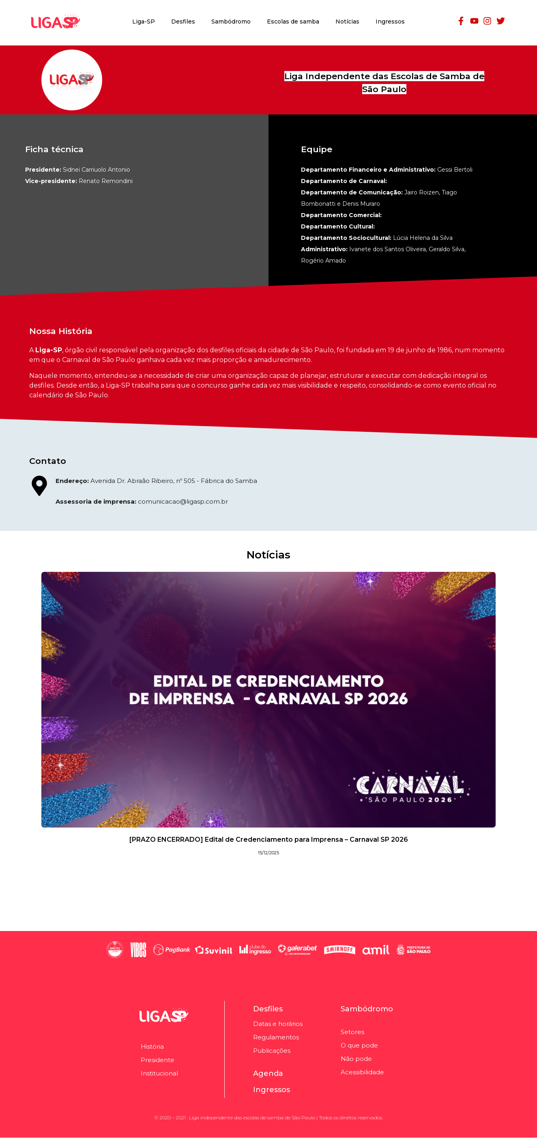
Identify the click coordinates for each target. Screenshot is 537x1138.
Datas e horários (278, 1024)
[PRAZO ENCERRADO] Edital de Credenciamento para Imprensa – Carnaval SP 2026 (268, 839)
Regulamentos (276, 1037)
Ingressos (390, 21)
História (152, 1046)
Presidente (157, 1060)
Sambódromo (231, 21)
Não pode (356, 1059)
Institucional (159, 1073)
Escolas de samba (293, 21)
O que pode (359, 1045)
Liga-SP (143, 21)
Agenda (268, 1073)
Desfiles (183, 21)
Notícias (347, 21)
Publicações (271, 1050)
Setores (352, 1032)
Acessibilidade (362, 1072)
